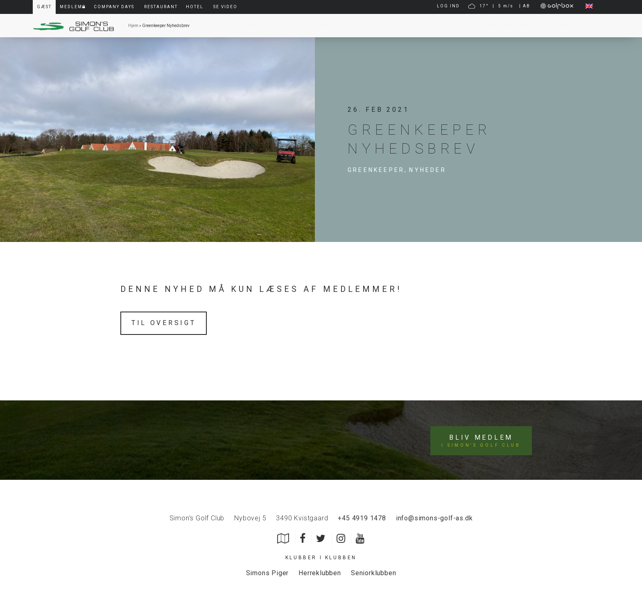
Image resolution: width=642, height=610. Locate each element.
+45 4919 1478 (362, 517)
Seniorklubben (373, 572)
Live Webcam (261, 25)
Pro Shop (407, 25)
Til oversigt (164, 323)
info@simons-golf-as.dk (434, 517)
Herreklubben (319, 572)
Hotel (194, 7)
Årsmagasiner (509, 25)
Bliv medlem (481, 439)
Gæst (366, 25)
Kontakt (454, 25)
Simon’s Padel (573, 25)
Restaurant (161, 7)
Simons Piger (267, 572)
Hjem (133, 25)
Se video (225, 7)
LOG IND (448, 6)
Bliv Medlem (320, 25)
